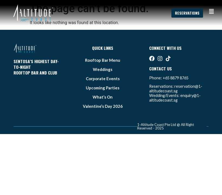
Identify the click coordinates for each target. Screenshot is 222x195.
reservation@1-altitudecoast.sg (175, 88)
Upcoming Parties (102, 87)
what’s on (103, 97)
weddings (102, 69)
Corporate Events (103, 78)
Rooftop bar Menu (102, 60)
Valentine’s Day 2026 (103, 106)
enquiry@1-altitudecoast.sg (175, 97)
